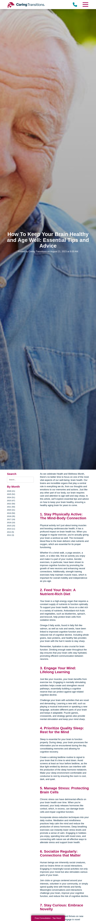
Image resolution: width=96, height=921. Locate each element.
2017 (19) (11, 519)
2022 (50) (11, 504)
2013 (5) (10, 532)
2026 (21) (11, 491)
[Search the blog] (20, 480)
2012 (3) (10, 535)
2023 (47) (11, 500)
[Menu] (85, 4)
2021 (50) (11, 507)
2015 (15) (11, 526)
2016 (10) (11, 522)
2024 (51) (11, 497)
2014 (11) (11, 529)
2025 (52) (11, 494)
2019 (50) (11, 513)
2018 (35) (11, 516)
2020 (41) (11, 510)
